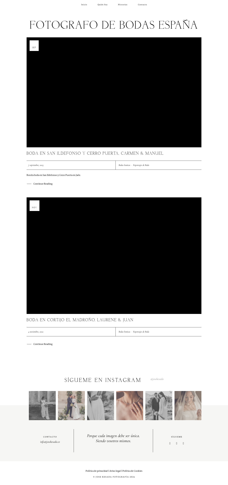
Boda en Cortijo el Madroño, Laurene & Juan (80, 320)
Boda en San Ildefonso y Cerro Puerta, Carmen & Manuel (95, 153)
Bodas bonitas (124, 165)
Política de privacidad (97, 471)
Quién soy (103, 4)
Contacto (142, 4)
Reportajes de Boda (141, 165)
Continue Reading (42, 184)
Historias (122, 4)
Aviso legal (115, 471)
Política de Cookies (132, 471)
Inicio (84, 4)
